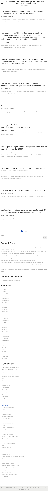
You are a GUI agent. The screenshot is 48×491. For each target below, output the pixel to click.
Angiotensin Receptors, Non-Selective (10, 376)
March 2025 (4, 307)
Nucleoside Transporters (7, 423)
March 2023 (4, 327)
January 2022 (5, 358)
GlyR (3, 394)
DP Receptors (5, 389)
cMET (3, 378)
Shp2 (3, 452)
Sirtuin (3, 458)
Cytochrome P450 (6, 385)
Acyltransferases (6, 372)
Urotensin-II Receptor (6, 472)
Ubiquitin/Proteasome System (8, 467)
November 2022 (5, 336)
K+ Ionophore (5, 405)
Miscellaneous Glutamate (7, 412)
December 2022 (5, 334)
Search (2, 235)
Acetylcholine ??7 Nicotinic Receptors (10, 367)
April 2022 (4, 351)
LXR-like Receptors (6, 409)
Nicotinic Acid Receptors (7, 416)
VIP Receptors (5, 476)
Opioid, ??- (4, 425)
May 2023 (4, 322)
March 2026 (4, 291)
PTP (3, 445)
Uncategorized (5, 470)
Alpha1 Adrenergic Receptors (8, 374)
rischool (11, 16)
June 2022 (4, 347)
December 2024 (5, 314)
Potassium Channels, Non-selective (10, 436)
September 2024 (6, 320)
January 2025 (5, 311)
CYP (3, 383)
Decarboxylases (5, 387)
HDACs (3, 398)
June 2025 (4, 302)
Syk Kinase (4, 461)
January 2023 (5, 331)
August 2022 (5, 343)
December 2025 (5, 298)
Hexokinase (4, 401)
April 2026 (4, 289)
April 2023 (4, 325)
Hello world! (17, 280)
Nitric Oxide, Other (6, 418)
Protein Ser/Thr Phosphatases (8, 443)
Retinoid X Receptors (6, 447)
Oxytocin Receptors (6, 429)
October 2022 (5, 338)
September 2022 (5, 340)
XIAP (3, 478)
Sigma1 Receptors (6, 454)
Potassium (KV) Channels (7, 434)
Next (26, 231)
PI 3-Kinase (4, 432)
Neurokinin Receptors (6, 414)
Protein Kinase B (5, 441)
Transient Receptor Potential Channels (10, 465)
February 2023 (5, 329)
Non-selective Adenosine (7, 421)
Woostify (27, 489)
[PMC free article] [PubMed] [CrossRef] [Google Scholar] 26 (23, 190)
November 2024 (5, 316)
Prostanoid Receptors (7, 438)
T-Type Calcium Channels (8, 463)
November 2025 (5, 300)
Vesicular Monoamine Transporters (9, 474)
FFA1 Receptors (5, 392)
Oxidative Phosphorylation (8, 427)
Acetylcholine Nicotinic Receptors (9, 369)
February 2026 (5, 293)
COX (3, 380)
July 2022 (4, 345)
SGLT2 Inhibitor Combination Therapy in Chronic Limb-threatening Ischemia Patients (25, 3)
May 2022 (4, 349)
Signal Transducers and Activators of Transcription (13, 456)
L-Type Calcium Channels (8, 407)
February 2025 (5, 309)
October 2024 (5, 318)
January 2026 (5, 296)
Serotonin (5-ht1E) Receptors (8, 450)
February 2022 (5, 356)
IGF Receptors (5, 403)
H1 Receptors (5, 396)
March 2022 (4, 354)
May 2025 (4, 305)
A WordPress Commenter (7, 280)
